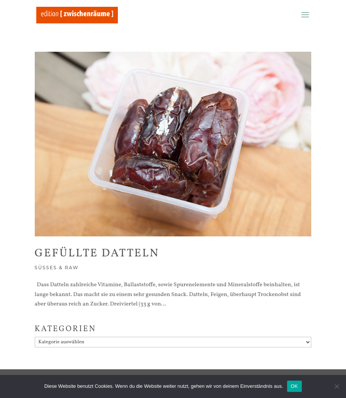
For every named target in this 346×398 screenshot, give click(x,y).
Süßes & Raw (57, 267)
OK (294, 386)
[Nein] (336, 386)
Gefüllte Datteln (97, 253)
